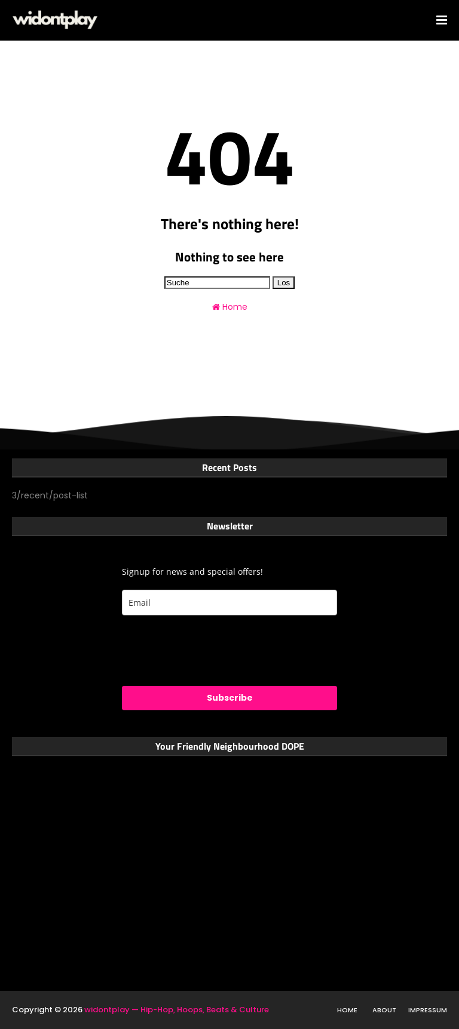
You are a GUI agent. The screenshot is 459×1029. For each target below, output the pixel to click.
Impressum (427, 1010)
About (384, 1010)
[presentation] (213, 650)
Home (229, 307)
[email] (229, 602)
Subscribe (230, 698)
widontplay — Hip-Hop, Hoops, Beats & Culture (176, 1009)
